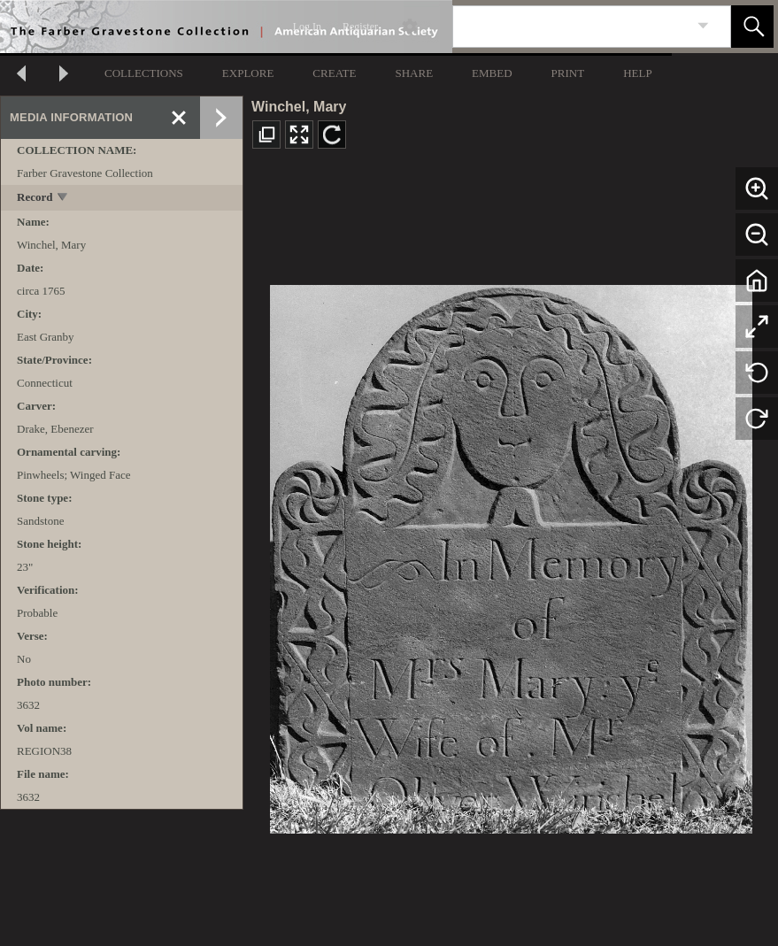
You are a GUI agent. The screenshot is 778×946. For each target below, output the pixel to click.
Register (360, 26)
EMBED (492, 73)
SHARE (414, 73)
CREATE (334, 73)
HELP (637, 73)
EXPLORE (248, 73)
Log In (307, 26)
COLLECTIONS (143, 73)
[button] (752, 26)
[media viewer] (510, 554)
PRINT (568, 73)
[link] (703, 26)
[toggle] (63, 198)
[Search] (571, 26)
